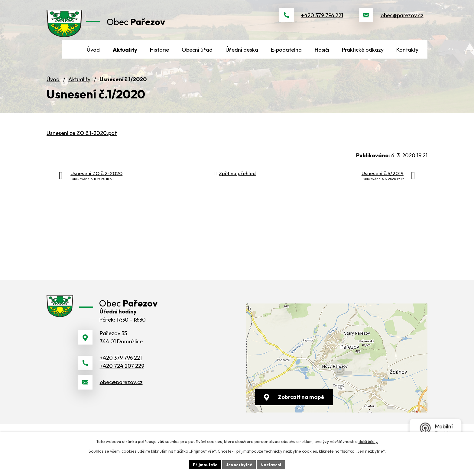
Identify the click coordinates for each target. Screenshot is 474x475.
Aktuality (79, 92)
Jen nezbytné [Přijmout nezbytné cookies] (239, 464)
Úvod (53, 92)
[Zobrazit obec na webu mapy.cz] (336, 370)
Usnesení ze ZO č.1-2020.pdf (82, 145)
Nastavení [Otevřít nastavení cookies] (273, 464)
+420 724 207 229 (122, 386)
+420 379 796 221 (322, 21)
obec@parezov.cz (402, 21)
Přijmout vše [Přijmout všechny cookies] (203, 464)
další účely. (368, 440)
